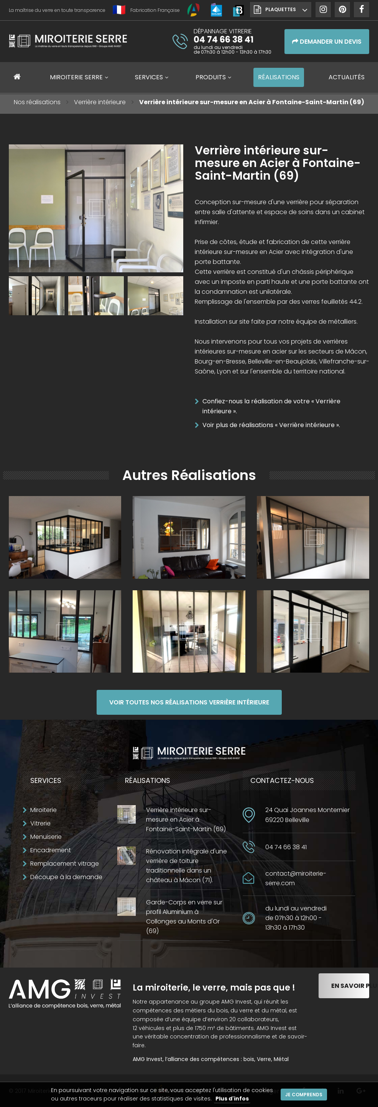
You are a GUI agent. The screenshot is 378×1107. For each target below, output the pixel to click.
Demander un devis (327, 41)
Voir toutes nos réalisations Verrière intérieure (189, 702)
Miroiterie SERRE (76, 77)
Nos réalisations (37, 102)
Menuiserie (46, 836)
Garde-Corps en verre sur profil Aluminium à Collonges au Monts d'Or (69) (184, 916)
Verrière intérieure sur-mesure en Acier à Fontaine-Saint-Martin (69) (186, 820)
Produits (211, 77)
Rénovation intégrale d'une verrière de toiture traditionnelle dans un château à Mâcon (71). (186, 865)
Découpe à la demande (66, 877)
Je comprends (303, 1094)
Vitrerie (40, 823)
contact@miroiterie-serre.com (295, 878)
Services (149, 77)
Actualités (347, 77)
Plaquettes (280, 9)
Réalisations (278, 77)
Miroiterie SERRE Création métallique (68, 43)
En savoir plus (350, 985)
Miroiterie (43, 810)
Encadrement (50, 850)
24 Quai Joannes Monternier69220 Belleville (307, 815)
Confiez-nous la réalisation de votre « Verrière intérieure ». (271, 406)
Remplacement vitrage (64, 863)
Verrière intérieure (100, 102)
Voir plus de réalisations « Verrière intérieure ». (271, 425)
